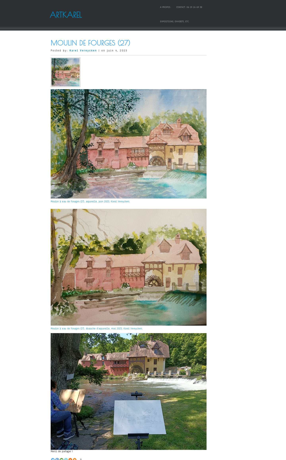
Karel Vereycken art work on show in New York (212, 261)
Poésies (196, 174)
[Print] (70, 387)
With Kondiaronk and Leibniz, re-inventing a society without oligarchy (77, 411)
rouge (108, 402)
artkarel (85, 399)
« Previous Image (61, 416)
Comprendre (198, 76)
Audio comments (201, 65)
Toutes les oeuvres (96, 396)
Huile (195, 135)
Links (195, 146)
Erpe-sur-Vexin (128, 399)
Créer (79, 396)
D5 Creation (151, 455)
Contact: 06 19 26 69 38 (184, 6)
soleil (116, 402)
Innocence (198, 245)
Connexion (198, 384)
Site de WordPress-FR (203, 400)
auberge (96, 399)
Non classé (198, 168)
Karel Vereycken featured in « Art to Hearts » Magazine (212, 252)
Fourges (144, 399)
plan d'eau (97, 402)
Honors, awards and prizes (206, 129)
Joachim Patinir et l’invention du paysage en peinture (212, 314)
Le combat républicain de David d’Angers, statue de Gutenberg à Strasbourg (151, 411)
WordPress (179, 455)
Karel (154, 399)
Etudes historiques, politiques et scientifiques (212, 105)
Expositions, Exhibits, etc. (217, 6)
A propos (160, 6)
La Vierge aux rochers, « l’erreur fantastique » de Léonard (212, 344)
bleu (114, 399)
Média (195, 157)
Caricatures (198, 70)
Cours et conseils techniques (208, 87)
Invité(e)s (197, 140)
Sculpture (197, 179)
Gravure (196, 123)
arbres (75, 399)
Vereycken (127, 402)
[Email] (61, 387)
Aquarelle (69, 396)
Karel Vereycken (83, 38)
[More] (74, 387)
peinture (84, 402)
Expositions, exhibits (203, 118)
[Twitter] (53, 387)
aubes (107, 399)
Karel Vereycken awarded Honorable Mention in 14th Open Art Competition (212, 272)
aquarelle (64, 399)
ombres (72, 402)
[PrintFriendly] (66, 387)
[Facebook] (57, 387)
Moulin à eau (59, 402)
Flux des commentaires (205, 395)
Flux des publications (204, 389)
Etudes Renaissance (203, 112)
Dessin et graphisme (203, 98)
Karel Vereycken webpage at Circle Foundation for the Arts (212, 238)
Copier (195, 81)
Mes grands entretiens (204, 163)
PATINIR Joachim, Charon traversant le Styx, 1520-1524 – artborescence (212, 306)
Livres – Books (200, 151)
